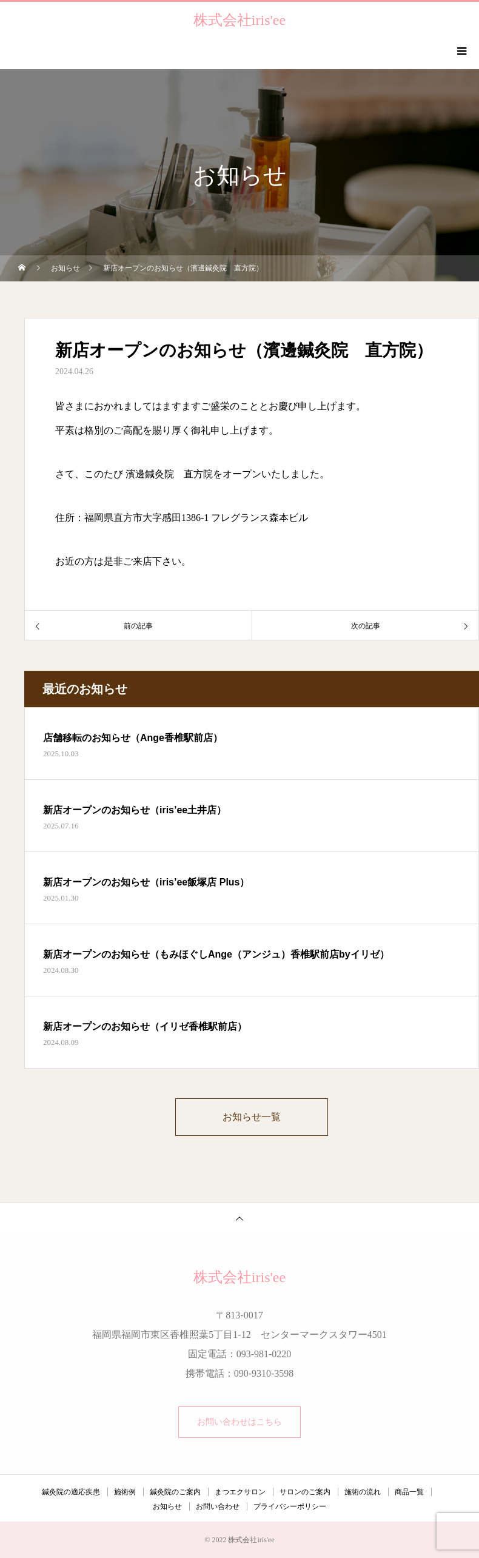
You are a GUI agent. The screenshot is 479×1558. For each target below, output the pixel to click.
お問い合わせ (218, 1506)
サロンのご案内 (305, 1492)
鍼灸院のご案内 (175, 1492)
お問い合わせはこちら (239, 1421)
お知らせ (167, 1506)
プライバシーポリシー (289, 1506)
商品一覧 (409, 1492)
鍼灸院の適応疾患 (71, 1492)
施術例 (125, 1492)
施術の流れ (362, 1492)
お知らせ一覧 (252, 1117)
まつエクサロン (240, 1492)
